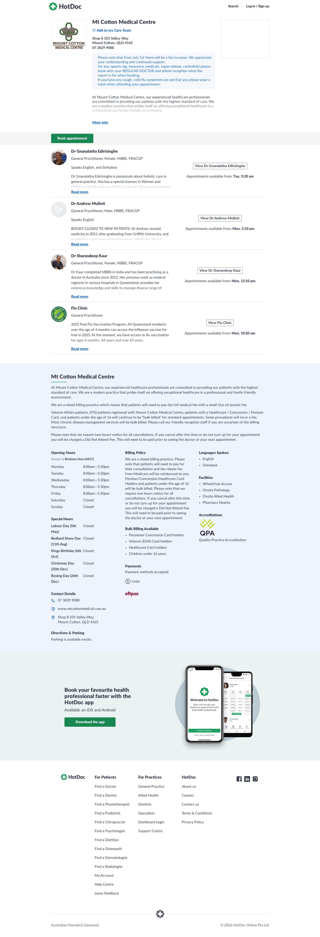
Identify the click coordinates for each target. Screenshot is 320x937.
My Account (104, 875)
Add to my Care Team (111, 30)
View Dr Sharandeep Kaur (220, 270)
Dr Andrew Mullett (88, 204)
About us (189, 786)
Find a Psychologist (110, 831)
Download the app (90, 722)
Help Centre (104, 884)
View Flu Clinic (220, 323)
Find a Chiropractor (110, 822)
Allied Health (148, 795)
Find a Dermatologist (111, 858)
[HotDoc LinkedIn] (247, 779)
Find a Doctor (105, 786)
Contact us (190, 804)
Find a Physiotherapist (112, 804)
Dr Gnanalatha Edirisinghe (94, 152)
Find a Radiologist (108, 866)
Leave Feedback (107, 893)
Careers (188, 795)
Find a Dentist (106, 795)
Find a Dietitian (107, 840)
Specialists (146, 813)
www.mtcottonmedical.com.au (82, 609)
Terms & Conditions (197, 813)
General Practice (151, 786)
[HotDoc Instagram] (255, 779)
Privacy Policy (193, 822)
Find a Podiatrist (107, 813)
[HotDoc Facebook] (239, 779)
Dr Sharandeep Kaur (89, 256)
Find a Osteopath (108, 849)
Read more (79, 192)
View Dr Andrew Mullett (220, 218)
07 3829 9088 (69, 600)
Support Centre (150, 831)
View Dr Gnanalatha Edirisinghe (220, 166)
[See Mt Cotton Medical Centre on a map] (245, 39)
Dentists (144, 804)
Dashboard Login (151, 822)
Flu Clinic (79, 308)
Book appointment (72, 138)
